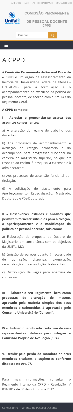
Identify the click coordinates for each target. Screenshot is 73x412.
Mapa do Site (64, 3)
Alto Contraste (43, 3)
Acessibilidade (20, 3)
